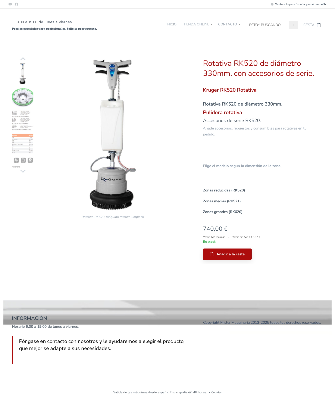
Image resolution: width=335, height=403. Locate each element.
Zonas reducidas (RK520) (224, 190)
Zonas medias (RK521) (222, 201)
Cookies (216, 392)
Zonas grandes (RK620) (222, 211)
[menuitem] (221, 25)
